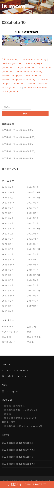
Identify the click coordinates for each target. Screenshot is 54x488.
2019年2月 (8, 275)
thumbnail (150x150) (34, 59)
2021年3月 (33, 254)
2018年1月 (33, 285)
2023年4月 (8, 218)
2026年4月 (8, 187)
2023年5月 (33, 213)
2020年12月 (8, 259)
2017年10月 (8, 295)
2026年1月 (33, 187)
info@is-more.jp (16, 376)
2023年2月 (8, 223)
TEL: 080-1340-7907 (19, 370)
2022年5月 (8, 244)
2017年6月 (8, 306)
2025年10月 (8, 192)
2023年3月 (33, 218)
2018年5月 (8, 280)
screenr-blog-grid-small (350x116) (22, 75)
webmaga (7, 326)
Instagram (13, 391)
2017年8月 (8, 300)
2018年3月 (8, 285)
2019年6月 (8, 269)
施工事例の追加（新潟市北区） (18, 130)
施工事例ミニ (34, 336)
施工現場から (9, 342)
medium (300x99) (12, 63)
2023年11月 (8, 202)
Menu (49, 6)
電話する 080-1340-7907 (27, 485)
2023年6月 (8, 213)
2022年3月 (8, 249)
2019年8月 (33, 264)
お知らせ (31, 326)
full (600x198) (10, 59)
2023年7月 (33, 207)
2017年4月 (8, 311)
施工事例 (6, 336)
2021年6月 (8, 254)
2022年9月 (8, 233)
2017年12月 (8, 290)
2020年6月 (33, 259)
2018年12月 (33, 275)
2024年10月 (33, 192)
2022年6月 (33, 238)
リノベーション (10, 331)
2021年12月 (33, 249)
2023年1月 (33, 223)
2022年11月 (8, 228)
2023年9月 (33, 202)
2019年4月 (33, 269)
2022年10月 (33, 228)
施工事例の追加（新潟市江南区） (19, 151)
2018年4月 (33, 280)
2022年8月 (33, 233)
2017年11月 (33, 290)
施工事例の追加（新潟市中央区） (19, 137)
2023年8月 (8, 207)
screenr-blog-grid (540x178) (18, 79)
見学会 (30, 342)
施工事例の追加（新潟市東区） (18, 158)
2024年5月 (8, 197)
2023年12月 (33, 197)
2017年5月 (33, 306)
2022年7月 (8, 238)
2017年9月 (33, 295)
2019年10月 (8, 264)
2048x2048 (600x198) (29, 71)
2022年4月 (33, 244)
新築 (29, 331)
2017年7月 (33, 300)
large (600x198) (26, 67)
